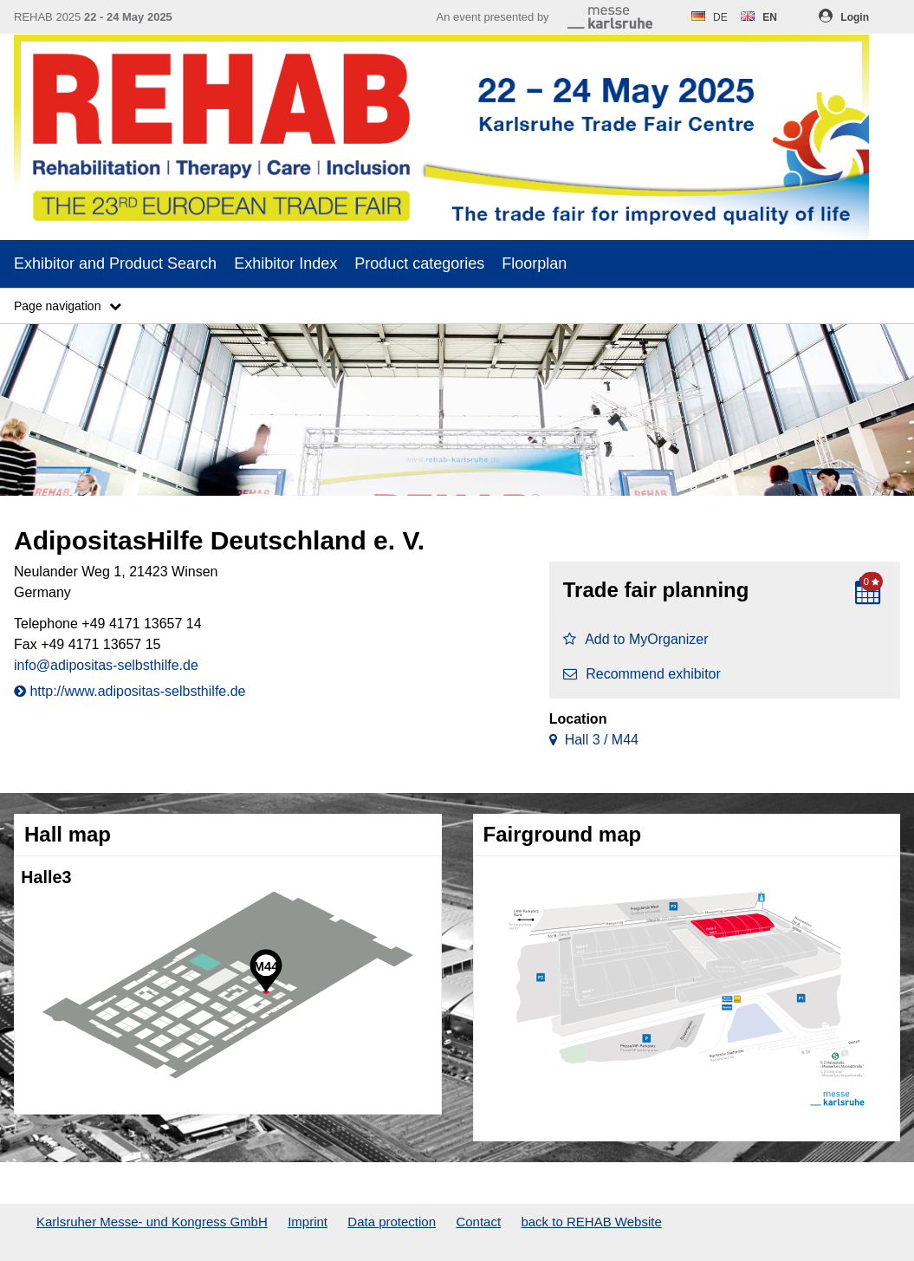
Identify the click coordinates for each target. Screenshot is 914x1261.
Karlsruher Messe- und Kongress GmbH (152, 1221)
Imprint (307, 1221)
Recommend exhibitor (642, 673)
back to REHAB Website (591, 1221)
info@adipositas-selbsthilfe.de (106, 665)
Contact (478, 1221)
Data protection (391, 1221)
